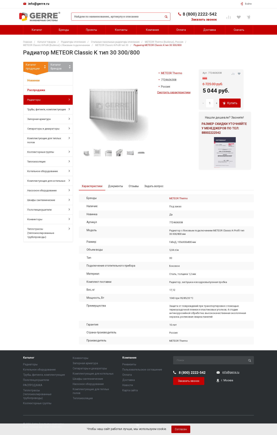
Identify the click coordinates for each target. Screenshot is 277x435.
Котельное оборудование (48, 171)
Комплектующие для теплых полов (48, 140)
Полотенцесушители (48, 209)
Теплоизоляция (48, 161)
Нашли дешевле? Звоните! (224, 117)
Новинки (33, 80)
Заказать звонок (204, 19)
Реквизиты (129, 364)
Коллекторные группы (48, 151)
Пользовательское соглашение (142, 369)
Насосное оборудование (48, 190)
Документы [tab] (115, 186)
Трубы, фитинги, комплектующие (48, 109)
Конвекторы (48, 219)
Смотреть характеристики (173, 92)
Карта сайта (130, 390)
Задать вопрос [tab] (153, 186)
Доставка (128, 379)
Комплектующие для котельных (48, 180)
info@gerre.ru (38, 4)
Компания (129, 357)
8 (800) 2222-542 (200, 14)
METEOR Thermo (171, 73)
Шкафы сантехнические (48, 200)
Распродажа (36, 90)
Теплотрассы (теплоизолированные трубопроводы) (48, 232)
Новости (127, 385)
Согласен (181, 429)
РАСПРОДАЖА (32, 385)
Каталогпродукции (35, 67)
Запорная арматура (48, 118)
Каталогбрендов (56, 66)
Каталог (28, 357)
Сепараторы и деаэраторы (48, 128)
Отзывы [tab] (134, 186)
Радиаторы (48, 99)
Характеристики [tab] (92, 186)
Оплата (127, 374)
